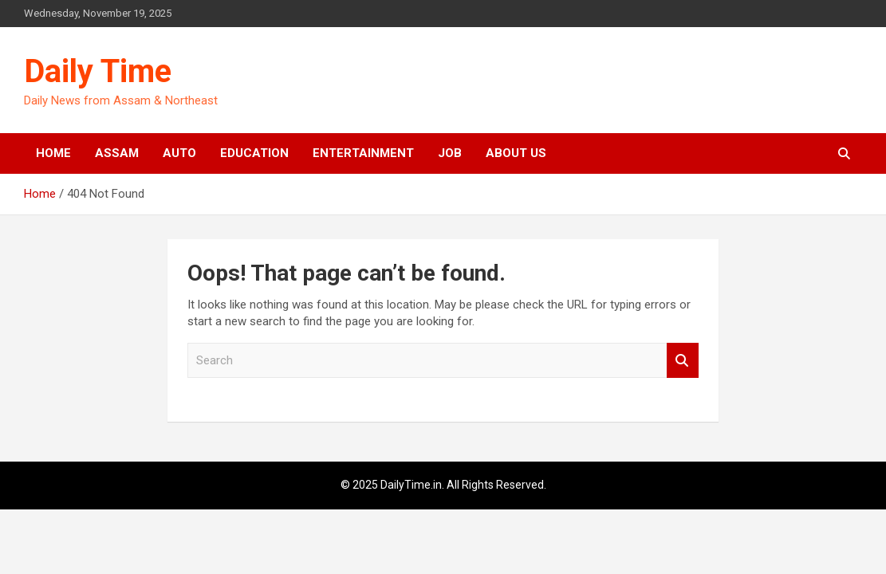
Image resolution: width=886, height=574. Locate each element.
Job (450, 153)
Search (683, 361)
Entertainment (363, 153)
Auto (179, 153)
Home (53, 153)
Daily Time (97, 71)
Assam (117, 153)
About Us (516, 153)
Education (254, 153)
